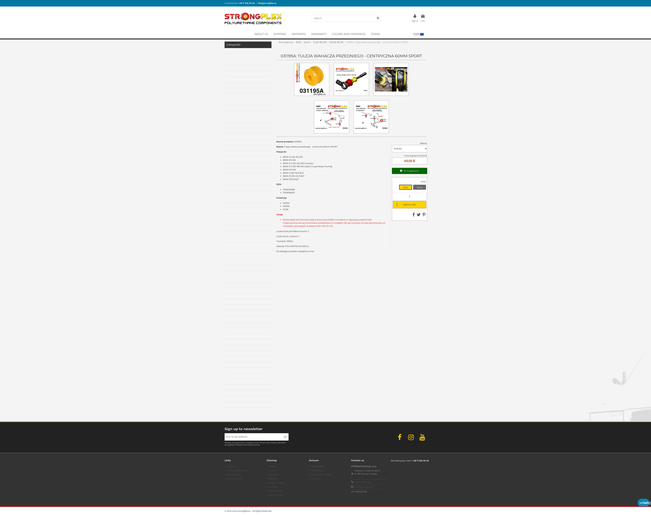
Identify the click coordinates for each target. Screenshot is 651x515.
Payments (274, 474)
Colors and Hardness (237, 470)
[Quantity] (409, 196)
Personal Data (318, 466)
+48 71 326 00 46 (362, 482)
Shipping (273, 466)
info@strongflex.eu (363, 487)
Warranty (273, 478)
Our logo (273, 487)
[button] (418, 34)
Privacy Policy (276, 491)
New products (234, 474)
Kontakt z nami (276, 495)
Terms (272, 470)
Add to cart (405, 204)
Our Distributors (234, 478)
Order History (317, 470)
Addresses (316, 478)
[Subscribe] (285, 437)
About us (231, 466)
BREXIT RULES (276, 483)
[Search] (378, 18)
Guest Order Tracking (321, 474)
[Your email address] (253, 437)
